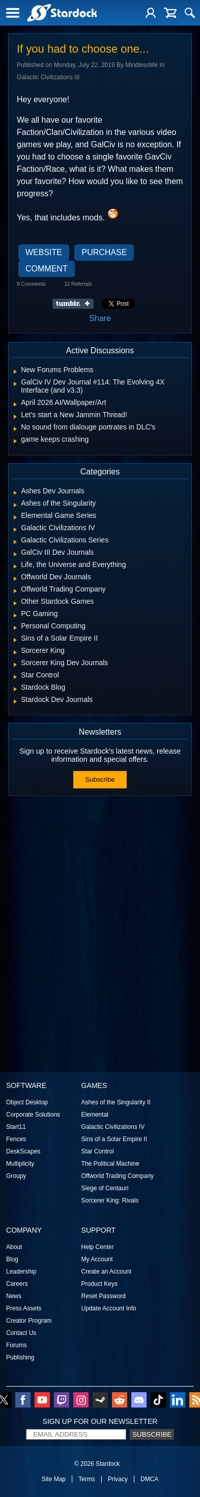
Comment (46, 268)
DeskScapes (23, 1151)
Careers (17, 1283)
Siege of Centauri (105, 1188)
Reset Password (103, 1296)
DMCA (149, 1479)
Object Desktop (27, 1102)
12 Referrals (78, 284)
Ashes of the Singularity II (116, 1102)
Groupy (16, 1176)
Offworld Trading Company (117, 1176)
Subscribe (100, 779)
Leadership (21, 1271)
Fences (16, 1139)
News (13, 1296)
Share (100, 318)
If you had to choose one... (83, 48)
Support (98, 1230)
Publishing (20, 1357)
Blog (12, 1259)
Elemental (94, 1114)
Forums (16, 1345)
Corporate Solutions (33, 1114)
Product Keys (99, 1283)
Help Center (97, 1247)
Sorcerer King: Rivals (110, 1200)
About (14, 1247)
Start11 (16, 1126)
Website (43, 252)
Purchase (104, 252)
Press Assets (23, 1308)
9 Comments (31, 284)
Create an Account (106, 1271)
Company (24, 1230)
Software (26, 1085)
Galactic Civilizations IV (113, 1126)
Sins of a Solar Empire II (114, 1139)
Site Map (54, 1479)
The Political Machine (110, 1163)
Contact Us (21, 1332)
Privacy (118, 1479)
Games (94, 1085)
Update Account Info (108, 1308)
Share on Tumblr (76, 304)
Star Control (97, 1151)
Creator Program (28, 1320)
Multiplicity (20, 1163)
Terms (86, 1479)
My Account (97, 1259)
